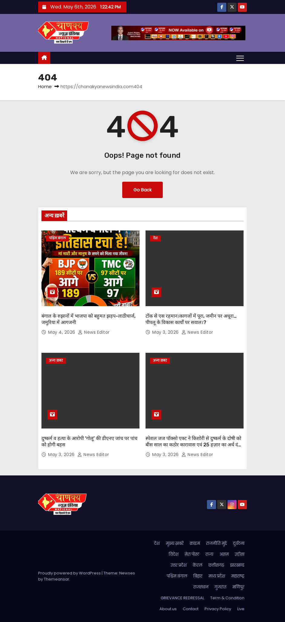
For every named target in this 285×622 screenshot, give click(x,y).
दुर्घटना (238, 543)
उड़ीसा (239, 554)
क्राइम (195, 543)
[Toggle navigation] (240, 57)
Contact (190, 609)
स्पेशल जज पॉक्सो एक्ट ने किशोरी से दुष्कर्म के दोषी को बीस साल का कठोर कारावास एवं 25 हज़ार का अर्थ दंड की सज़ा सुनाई (193, 444)
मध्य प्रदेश (216, 576)
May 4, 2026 (62, 332)
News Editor (94, 332)
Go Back (142, 190)
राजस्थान (200, 587)
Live (240, 609)
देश (155, 238)
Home (45, 86)
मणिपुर (238, 587)
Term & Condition (227, 598)
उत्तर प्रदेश (179, 565)
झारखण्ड (237, 565)
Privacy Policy (218, 609)
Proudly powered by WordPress (70, 573)
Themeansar (56, 579)
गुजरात (220, 587)
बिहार (197, 576)
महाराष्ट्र (237, 576)
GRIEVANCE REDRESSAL (182, 598)
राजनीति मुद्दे (216, 543)
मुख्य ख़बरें (175, 543)
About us (168, 609)
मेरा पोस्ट (192, 554)
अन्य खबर (56, 360)
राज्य (209, 554)
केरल (197, 565)
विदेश (174, 554)
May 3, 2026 (166, 332)
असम (224, 554)
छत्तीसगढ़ (216, 565)
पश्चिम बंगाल (57, 238)
